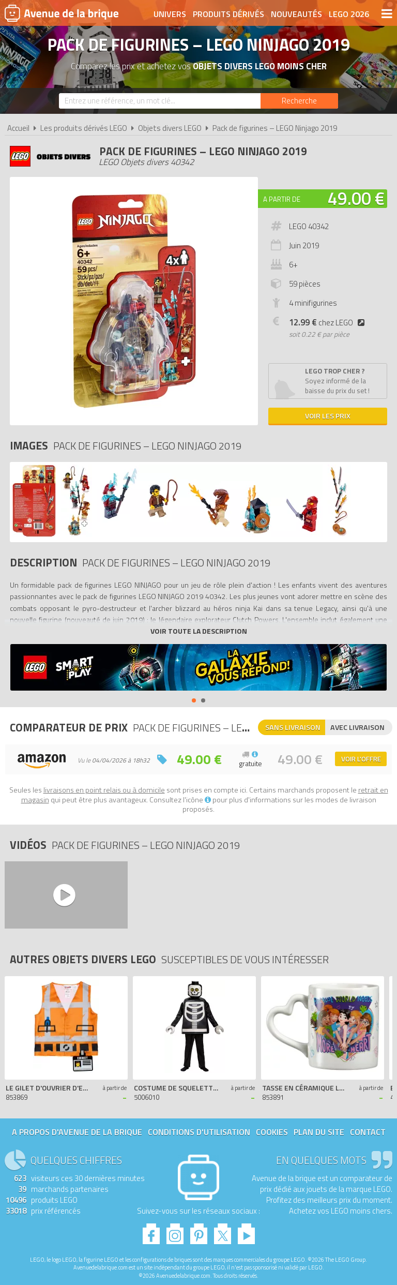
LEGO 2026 (349, 14)
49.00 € (356, 198)
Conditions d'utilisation (199, 1132)
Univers (170, 14)
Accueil (18, 128)
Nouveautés (296, 14)
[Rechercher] (299, 101)
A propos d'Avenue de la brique (77, 1132)
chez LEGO (329, 322)
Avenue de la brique (61, 13)
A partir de (281, 199)
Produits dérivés (228, 14)
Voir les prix (327, 415)
